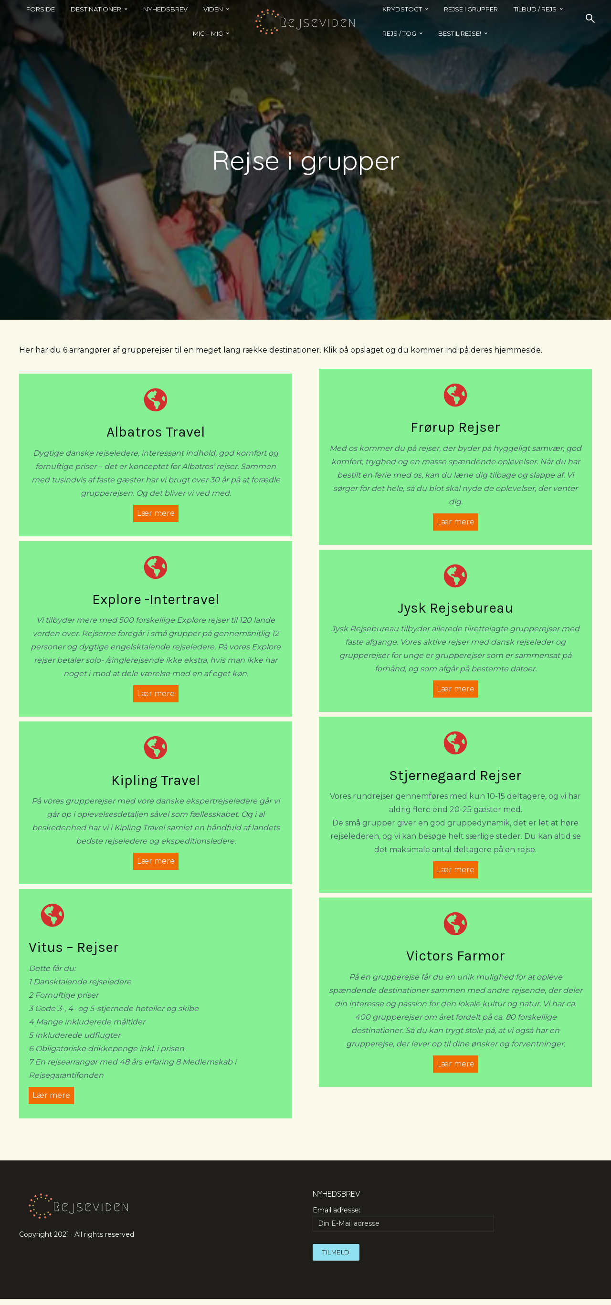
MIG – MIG (208, 33)
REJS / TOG (399, 33)
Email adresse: (403, 1225)
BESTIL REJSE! (459, 33)
